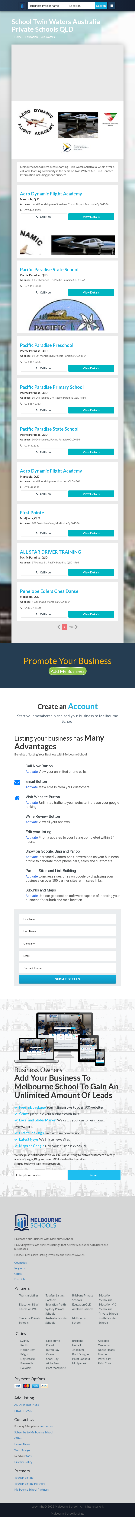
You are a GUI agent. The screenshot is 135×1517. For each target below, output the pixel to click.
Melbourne (53, 1340)
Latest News (22, 1444)
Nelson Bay (27, 1349)
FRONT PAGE (23, 1410)
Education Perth (55, 1304)
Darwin (50, 1345)
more (73, 627)
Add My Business (68, 671)
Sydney (24, 1340)
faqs (29, 1456)
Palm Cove (104, 1363)
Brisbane (77, 1340)
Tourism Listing (28, 1295)
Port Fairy (104, 1358)
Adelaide (103, 1340)
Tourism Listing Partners (29, 1483)
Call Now (43, 216)
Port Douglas (80, 1354)
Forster (102, 1354)
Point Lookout (81, 1358)
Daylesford (27, 1358)
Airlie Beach (53, 1363)
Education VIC (108, 1304)
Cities (18, 1273)
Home (18, 36)
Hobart (76, 1345)
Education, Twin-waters (40, 36)
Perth (23, 1345)
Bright (24, 1354)
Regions (19, 1268)
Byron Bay (52, 1349)
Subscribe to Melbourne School (33, 1432)
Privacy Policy (23, 1462)
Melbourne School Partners (31, 1489)
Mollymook (79, 1363)
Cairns (50, 1354)
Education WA (28, 1309)
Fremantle (26, 1363)
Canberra (104, 1345)
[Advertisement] (68, 72)
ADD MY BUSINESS (26, 1404)
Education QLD (81, 1304)
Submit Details (67, 979)
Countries (20, 1262)
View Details (91, 216)
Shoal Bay (52, 1358)
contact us (46, 1426)
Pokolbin (25, 1367)
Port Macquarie (56, 1367)
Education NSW (28, 1304)
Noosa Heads (106, 1349)
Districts (19, 1279)
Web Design (22, 1450)
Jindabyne (78, 1349)
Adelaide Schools (82, 1309)
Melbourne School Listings (67, 1513)
